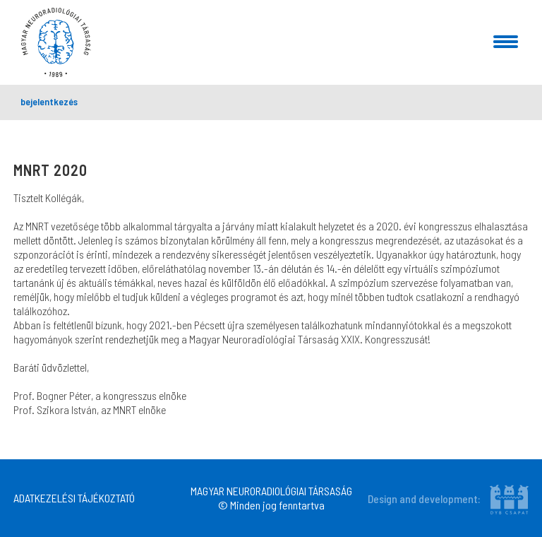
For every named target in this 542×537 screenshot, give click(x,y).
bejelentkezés (49, 101)
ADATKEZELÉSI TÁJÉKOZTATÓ (74, 497)
